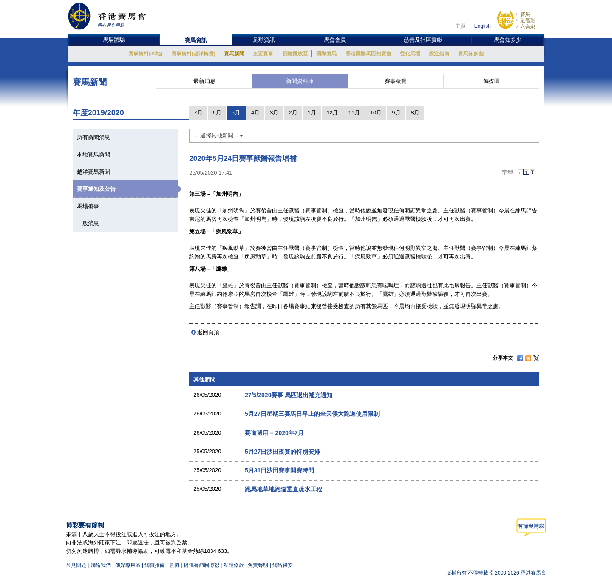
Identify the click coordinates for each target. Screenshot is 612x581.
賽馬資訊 (196, 40)
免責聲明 (258, 565)
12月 (332, 112)
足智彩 (528, 20)
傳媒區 (491, 81)
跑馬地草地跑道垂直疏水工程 (283, 489)
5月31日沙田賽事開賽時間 (279, 470)
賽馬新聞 (234, 54)
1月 (312, 112)
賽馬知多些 (471, 54)
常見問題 (76, 565)
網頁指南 (154, 565)
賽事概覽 (396, 81)
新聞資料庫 (300, 81)
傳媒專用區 (128, 565)
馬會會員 (335, 40)
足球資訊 (264, 40)
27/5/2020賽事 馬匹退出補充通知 (288, 395)
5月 (236, 112)
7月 (198, 112)
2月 (293, 112)
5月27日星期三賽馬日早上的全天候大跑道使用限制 (312, 413)
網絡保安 (282, 565)
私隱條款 (234, 565)
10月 (376, 112)
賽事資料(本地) (145, 54)
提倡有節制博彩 (201, 565)
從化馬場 (410, 54)
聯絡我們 (101, 565)
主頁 (460, 26)
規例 (175, 565)
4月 (255, 112)
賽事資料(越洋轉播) (193, 54)
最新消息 (204, 81)
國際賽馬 (326, 54)
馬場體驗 (114, 40)
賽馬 (525, 14)
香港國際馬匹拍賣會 (368, 54)
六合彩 (528, 27)
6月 (217, 112)
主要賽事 (263, 54)
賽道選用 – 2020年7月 (274, 432)
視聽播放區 (295, 54)
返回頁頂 (208, 332)
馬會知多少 (507, 40)
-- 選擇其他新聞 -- (219, 135)
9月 (396, 112)
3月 (274, 112)
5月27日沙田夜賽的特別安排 (282, 451)
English (482, 26)
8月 (415, 112)
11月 (354, 112)
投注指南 (439, 54)
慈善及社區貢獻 (423, 40)
